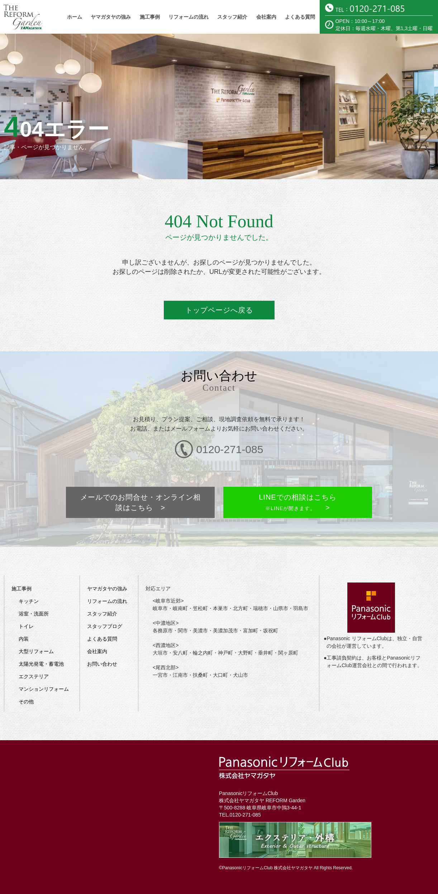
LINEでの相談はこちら (296, 480)
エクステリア (34, 648)
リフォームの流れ (188, 17)
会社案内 (266, 17)
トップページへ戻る (219, 309)
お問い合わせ (102, 635)
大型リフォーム (36, 623)
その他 (26, 673)
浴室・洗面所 (34, 585)
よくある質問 (300, 17)
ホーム (74, 17)
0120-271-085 (245, 786)
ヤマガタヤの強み (111, 17)
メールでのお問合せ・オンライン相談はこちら (141, 480)
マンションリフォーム (44, 660)
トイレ (26, 597)
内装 (24, 610)
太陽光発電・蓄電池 (41, 635)
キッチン (29, 572)
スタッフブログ (104, 597)
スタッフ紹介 (232, 17)
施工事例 (150, 17)
